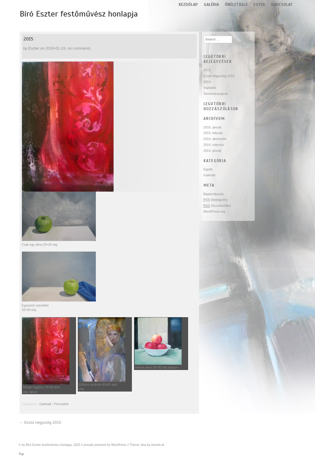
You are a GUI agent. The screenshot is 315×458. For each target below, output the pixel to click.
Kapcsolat (282, 4)
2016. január (212, 127)
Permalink (61, 404)
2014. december (215, 139)
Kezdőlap (188, 4)
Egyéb (259, 4)
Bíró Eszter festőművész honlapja (79, 14)
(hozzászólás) (217, 206)
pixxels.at (157, 444)
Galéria (211, 4)
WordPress (118, 444)
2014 (207, 82)
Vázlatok (209, 87)
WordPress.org (214, 211)
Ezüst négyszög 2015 (42, 422)
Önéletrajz (236, 4)
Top (21, 454)
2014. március (213, 144)
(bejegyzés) (215, 200)
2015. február (213, 133)
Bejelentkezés (213, 194)
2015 (28, 39)
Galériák (45, 404)
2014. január (212, 150)
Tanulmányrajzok (215, 93)
